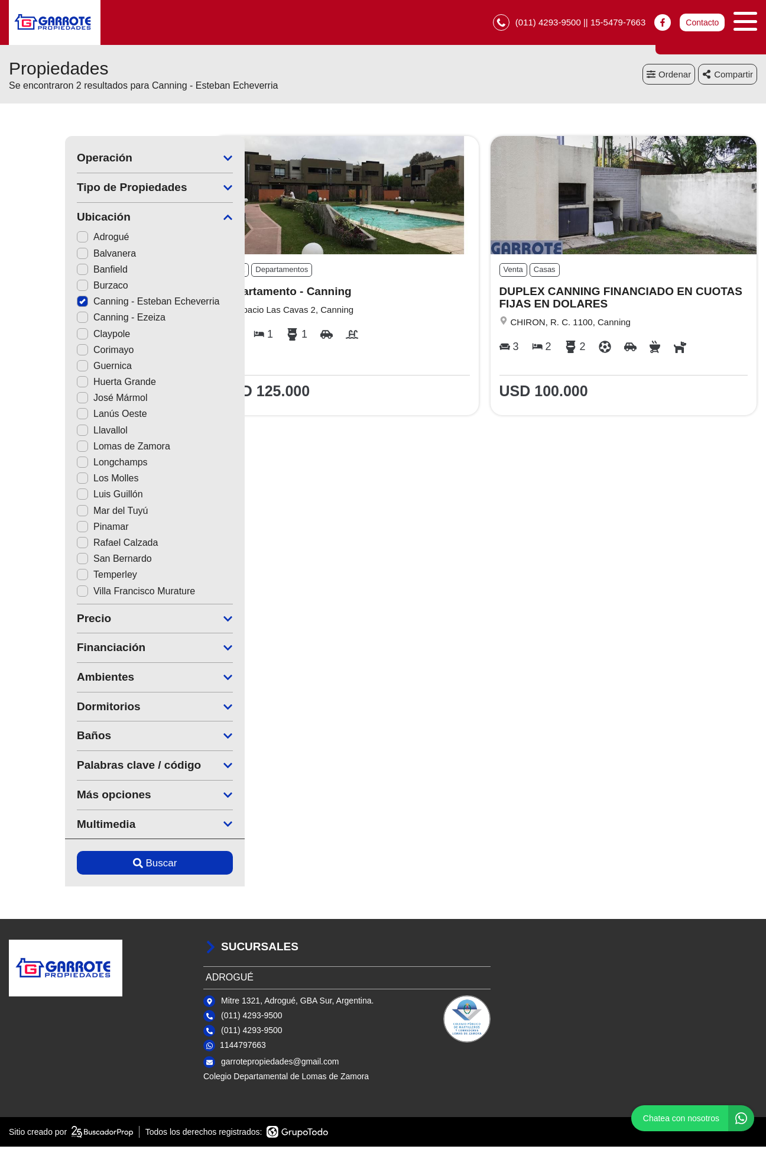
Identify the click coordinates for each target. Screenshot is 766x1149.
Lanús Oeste (56, 416)
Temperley (51, 577)
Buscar (99, 865)
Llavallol (46, 432)
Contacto (702, 23)
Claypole (47, 336)
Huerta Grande (60, 384)
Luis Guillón (54, 497)
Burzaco (46, 287)
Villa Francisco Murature (80, 593)
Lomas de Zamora (67, 448)
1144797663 (243, 1048)
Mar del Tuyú (56, 513)
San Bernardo (58, 561)
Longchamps (56, 464)
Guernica (48, 368)
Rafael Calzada (61, 545)
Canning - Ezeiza (65, 320)
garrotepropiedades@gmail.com (280, 1064)
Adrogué (47, 239)
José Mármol (56, 400)
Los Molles (51, 481)
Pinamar (47, 529)
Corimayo (49, 352)
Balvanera (50, 255)
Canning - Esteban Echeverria (92, 304)
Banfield (46, 271)
